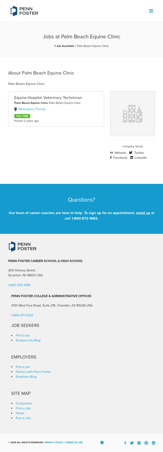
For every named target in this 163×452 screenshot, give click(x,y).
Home (20, 413)
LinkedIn (140, 158)
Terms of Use (74, 442)
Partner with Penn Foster (33, 372)
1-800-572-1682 (85, 218)
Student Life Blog (28, 340)
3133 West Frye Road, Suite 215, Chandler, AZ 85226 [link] (48, 305)
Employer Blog (26, 377)
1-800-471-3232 (22, 315)
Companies (24, 403)
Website (120, 153)
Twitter (138, 153)
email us (143, 213)
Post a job (23, 367)
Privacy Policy (54, 442)
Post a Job (23, 418)
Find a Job (23, 408)
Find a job (23, 335)
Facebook (119, 158)
